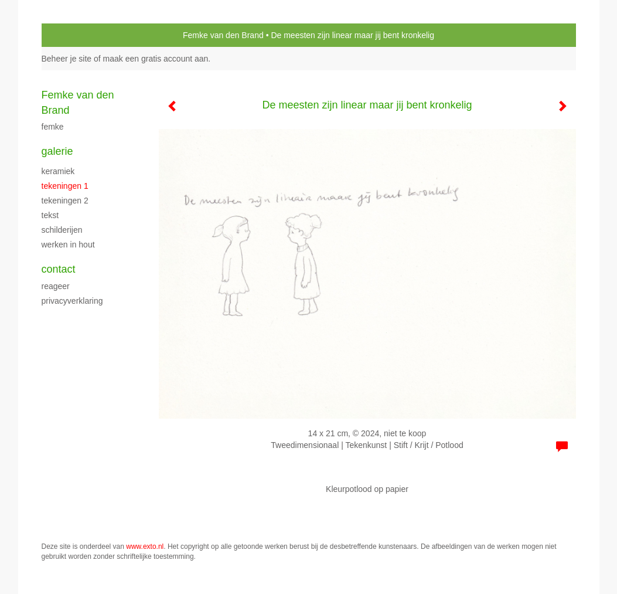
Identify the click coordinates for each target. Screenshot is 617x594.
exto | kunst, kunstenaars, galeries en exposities (75, 35)
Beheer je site (67, 58)
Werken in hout (68, 244)
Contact (59, 269)
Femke (53, 126)
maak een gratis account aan (156, 58)
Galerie (57, 151)
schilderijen (62, 230)
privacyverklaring (72, 301)
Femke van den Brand (223, 35)
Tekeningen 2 (65, 200)
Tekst (50, 215)
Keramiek (58, 171)
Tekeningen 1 (65, 186)
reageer (56, 286)
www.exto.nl (144, 546)
